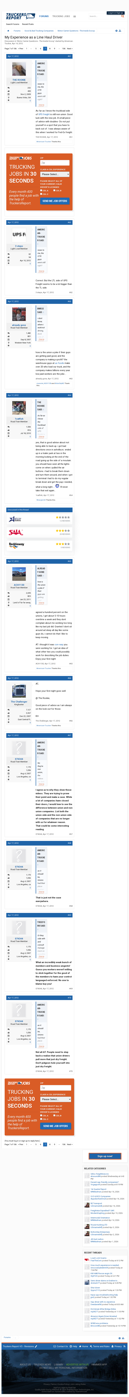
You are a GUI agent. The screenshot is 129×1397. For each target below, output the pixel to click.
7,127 (28, 710)
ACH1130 (47, 383)
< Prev (20, 48)
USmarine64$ (96, 1206)
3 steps (19, 246)
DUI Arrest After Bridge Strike (103, 1309)
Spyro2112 (95, 1290)
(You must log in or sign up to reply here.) (22, 1141)
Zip (41, 158)
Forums (44, 16)
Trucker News (42, 1364)
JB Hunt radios (97, 1239)
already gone (19, 325)
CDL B (57, 190)
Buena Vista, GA (24, 97)
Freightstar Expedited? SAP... (103, 1210)
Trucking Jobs (61, 16)
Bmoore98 (95, 1326)
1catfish (19, 418)
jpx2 (92, 1297)
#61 (69, 56)
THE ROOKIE (19, 80)
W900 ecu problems (99, 1323)
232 (29, 88)
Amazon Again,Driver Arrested (104, 1316)
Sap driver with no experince (103, 1302)
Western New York (23, 343)
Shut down (95, 1288)
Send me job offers (55, 201)
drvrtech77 (95, 1283)
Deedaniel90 (96, 1304)
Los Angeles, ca (24, 777)
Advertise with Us (77, 1364)
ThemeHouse (81, 1391)
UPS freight (44, 114)
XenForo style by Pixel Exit (64, 1388)
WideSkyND (59, 383)
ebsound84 (96, 1176)
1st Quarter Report (98, 1189)
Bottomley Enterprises (100, 1232)
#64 (69, 395)
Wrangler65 (41, 500)
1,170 (28, 767)
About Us (25, 1364)
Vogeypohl (95, 1184)
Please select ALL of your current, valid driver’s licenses (51, 184)
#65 (69, 561)
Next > (70, 48)
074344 (19, 759)
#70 (69, 998)
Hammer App (99, 1364)
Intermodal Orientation (100, 1218)
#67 (69, 735)
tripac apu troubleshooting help (104, 1295)
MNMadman (96, 1192)
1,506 (28, 427)
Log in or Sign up (115, 13)
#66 (69, 678)
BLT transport (96, 1203)
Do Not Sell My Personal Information (63, 1368)
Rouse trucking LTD (99, 1225)
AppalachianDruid (98, 1199)
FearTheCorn (96, 1260)
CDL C (44, 194)
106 (63, 48)
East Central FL (24, 719)
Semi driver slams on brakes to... (105, 1280)
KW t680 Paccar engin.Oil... (102, 1273)
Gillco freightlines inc (100, 1174)
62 (30, 254)
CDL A (44, 190)
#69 (69, 915)
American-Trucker (44, 142)
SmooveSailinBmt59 (99, 1268)
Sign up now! (105, 1156)
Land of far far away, (22, 602)
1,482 (28, 333)
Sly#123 (94, 1276)
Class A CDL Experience (52, 169)
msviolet (40, 383)
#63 (69, 301)
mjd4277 (94, 1311)
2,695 (28, 593)
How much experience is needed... (105, 1265)
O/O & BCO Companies (100, 1196)
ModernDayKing (98, 1213)
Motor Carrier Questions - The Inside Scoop (35, 41)
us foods (59, 363)
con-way (59, 644)
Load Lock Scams (98, 1258)
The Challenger (19, 701)
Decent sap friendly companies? (105, 1182)
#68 (69, 843)
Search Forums (12, 24)
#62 (69, 222)
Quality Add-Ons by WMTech (64, 1389)
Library (58, 1364)
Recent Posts (28, 24)
